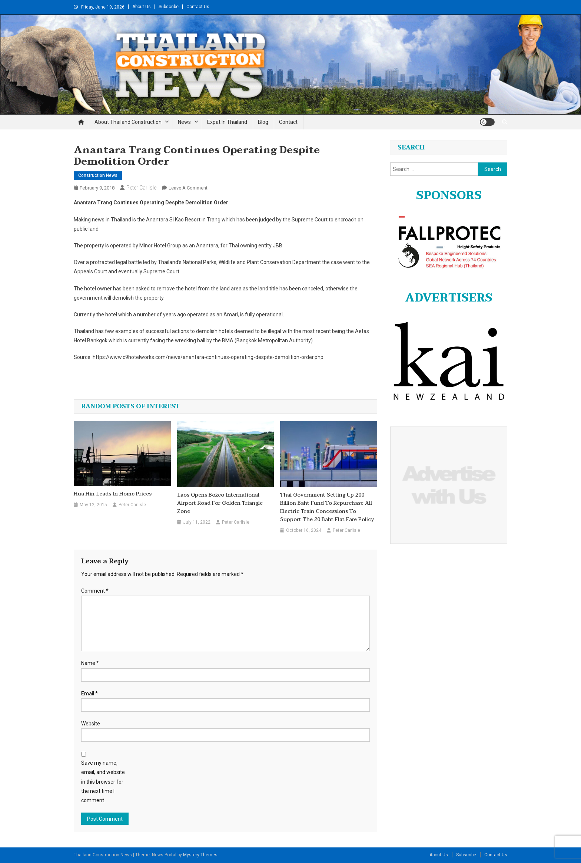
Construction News (97, 175)
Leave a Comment (188, 188)
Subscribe (169, 6)
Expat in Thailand (227, 122)
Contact (288, 122)
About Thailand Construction (128, 122)
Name (90, 663)
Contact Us (197, 6)
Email (89, 693)
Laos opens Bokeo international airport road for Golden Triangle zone (220, 503)
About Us (141, 6)
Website (90, 724)
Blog (263, 122)
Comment (95, 591)
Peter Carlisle (141, 188)
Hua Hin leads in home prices (113, 494)
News (184, 122)
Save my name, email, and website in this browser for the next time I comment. (103, 781)
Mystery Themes (200, 854)
